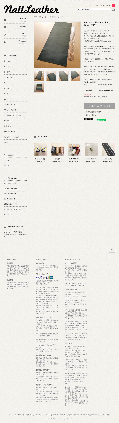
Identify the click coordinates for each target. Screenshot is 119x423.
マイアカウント (93, 5)
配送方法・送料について (74, 415)
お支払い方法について (58, 415)
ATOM (108, 415)
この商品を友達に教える (93, 112)
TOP (35, 17)
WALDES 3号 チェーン (111, 159)
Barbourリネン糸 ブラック (44, 159)
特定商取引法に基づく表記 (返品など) (95, 96)
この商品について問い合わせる (99, 106)
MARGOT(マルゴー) (56, 17)
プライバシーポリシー (43, 415)
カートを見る (109, 5)
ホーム (11, 415)
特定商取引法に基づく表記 (91, 415)
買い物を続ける (91, 115)
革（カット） (43, 17)
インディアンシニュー (59, 159)
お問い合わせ (30, 415)
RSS (103, 415)
